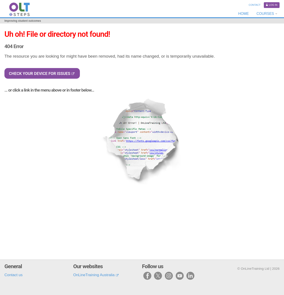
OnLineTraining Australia (94, 275)
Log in (273, 5)
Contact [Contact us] (254, 5)
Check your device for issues (39, 73)
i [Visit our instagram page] (169, 276)
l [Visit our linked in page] (190, 276)
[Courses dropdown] (266, 13)
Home (243, 14)
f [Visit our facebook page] (147, 276)
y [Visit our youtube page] (180, 276)
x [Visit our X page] (158, 276)
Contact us (13, 275)
